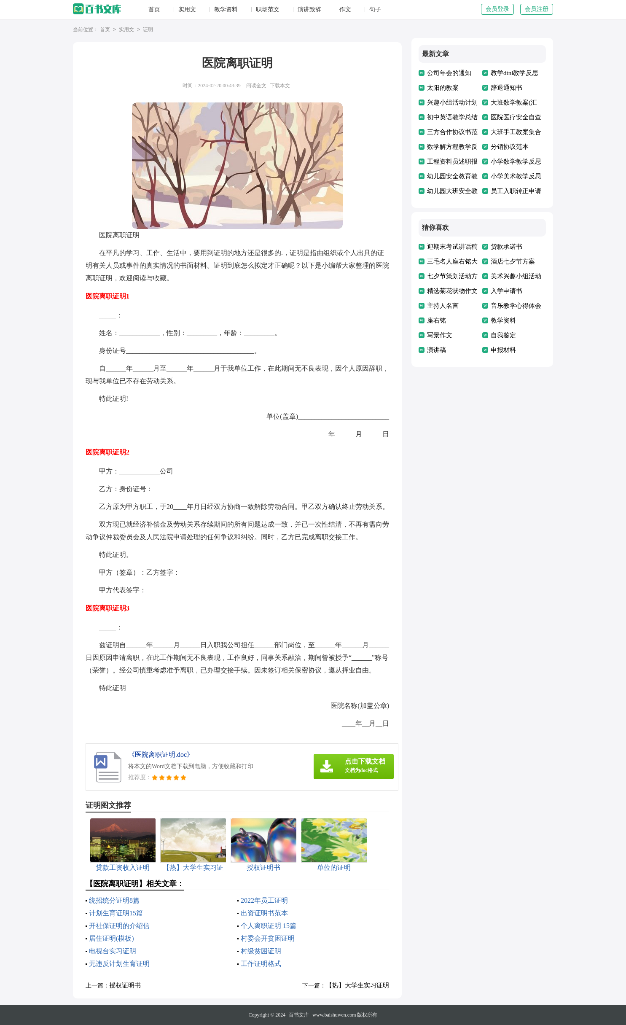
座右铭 (436, 320)
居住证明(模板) (111, 938)
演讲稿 (436, 350)
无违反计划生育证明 (119, 963)
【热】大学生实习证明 (357, 985)
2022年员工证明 (264, 900)
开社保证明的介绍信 (119, 925)
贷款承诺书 (506, 246)
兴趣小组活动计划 (452, 102)
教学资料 (226, 9)
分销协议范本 (510, 146)
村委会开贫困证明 (268, 938)
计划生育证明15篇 (116, 913)
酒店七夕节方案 (513, 261)
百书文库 (299, 1015)
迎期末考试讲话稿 (452, 246)
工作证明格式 (261, 963)
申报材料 (503, 350)
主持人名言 (443, 305)
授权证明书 (125, 985)
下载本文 (280, 86)
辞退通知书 (506, 87)
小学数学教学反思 (516, 161)
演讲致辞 (309, 9)
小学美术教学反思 (516, 176)
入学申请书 (506, 291)
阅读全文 (256, 86)
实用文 (187, 9)
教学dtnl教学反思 (514, 73)
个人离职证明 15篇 (268, 925)
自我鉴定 (503, 335)
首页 (154, 9)
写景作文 (439, 335)
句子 (375, 9)
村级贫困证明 (261, 951)
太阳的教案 (443, 87)
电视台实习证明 (112, 951)
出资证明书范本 (264, 913)
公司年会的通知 (449, 73)
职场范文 (267, 9)
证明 (148, 30)
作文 (345, 9)
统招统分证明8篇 (114, 900)
